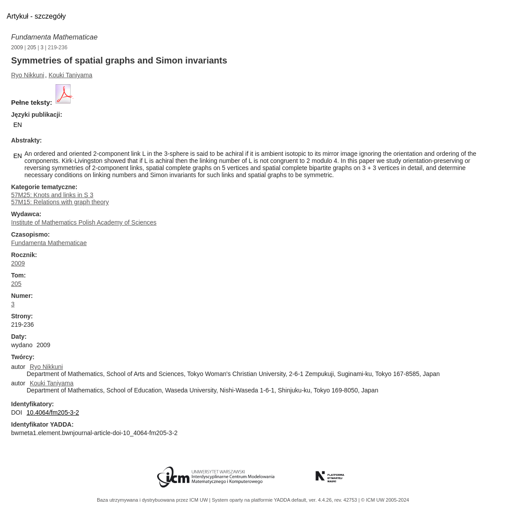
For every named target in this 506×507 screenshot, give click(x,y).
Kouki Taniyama (70, 75)
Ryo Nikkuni (27, 75)
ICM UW (200, 500)
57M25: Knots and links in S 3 (52, 194)
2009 (17, 47)
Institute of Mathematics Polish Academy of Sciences (84, 222)
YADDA (283, 500)
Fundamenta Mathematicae (54, 37)
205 (32, 47)
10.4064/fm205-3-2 (53, 412)
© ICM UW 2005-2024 (385, 500)
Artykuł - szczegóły (36, 16)
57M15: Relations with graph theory (60, 202)
